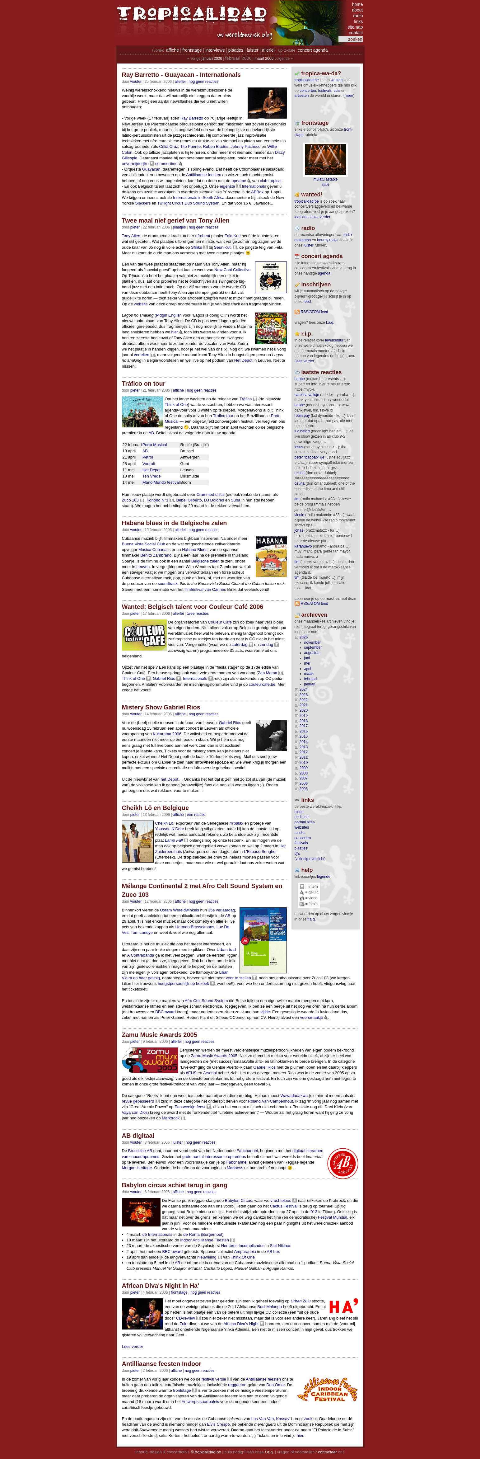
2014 (304, 742)
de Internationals (157, 1234)
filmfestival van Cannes (205, 589)
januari (309, 684)
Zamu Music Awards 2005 (159, 1034)
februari (310, 679)
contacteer (327, 1452)
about (357, 9)
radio (358, 15)
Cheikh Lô (164, 823)
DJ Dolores (214, 500)
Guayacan (151, 169)
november (312, 642)
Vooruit (148, 463)
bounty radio (327, 240)
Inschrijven (316, 284)
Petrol (147, 457)
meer (349, 95)
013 (313, 1211)
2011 (304, 757)
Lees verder (132, 1346)
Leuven (143, 566)
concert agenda (313, 50)
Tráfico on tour (143, 383)
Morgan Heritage (137, 1167)
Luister (178, 1142)
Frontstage (179, 1292)
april (307, 668)
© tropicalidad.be (206, 1452)
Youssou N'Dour (169, 828)
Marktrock (170, 1118)
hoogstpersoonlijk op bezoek (183, 983)
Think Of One (243, 1257)
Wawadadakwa (294, 1095)
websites (302, 827)
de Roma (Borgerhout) (203, 1234)
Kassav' (283, 1418)
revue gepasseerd (138, 1101)
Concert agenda (322, 256)
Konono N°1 (157, 500)
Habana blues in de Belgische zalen (174, 523)
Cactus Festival (283, 1206)
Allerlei (180, 81)
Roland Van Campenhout (270, 1101)
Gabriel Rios (164, 678)
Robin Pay (302, 415)
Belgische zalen (205, 561)
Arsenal (210, 1073)
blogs (299, 812)
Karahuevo (303, 546)
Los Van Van (262, 1418)
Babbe (300, 379)
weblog (337, 80)
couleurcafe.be (262, 684)
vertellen (141, 354)
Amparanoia (245, 1251)
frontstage (192, 50)
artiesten (302, 95)
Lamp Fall (174, 840)
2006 (304, 783)
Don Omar (275, 1384)
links (358, 21)
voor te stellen (238, 978)
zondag (266, 644)
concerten (308, 90)
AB (151, 433)
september (313, 647)
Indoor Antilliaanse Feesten (204, 1240)
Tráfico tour (223, 415)
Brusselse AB (140, 1150)
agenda (324, 273)
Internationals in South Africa (199, 197)
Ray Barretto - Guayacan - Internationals (181, 74)
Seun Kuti (222, 247)
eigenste (227, 186)
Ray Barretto (191, 118)
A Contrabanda (140, 955)
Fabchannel (247, 1150)
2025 (304, 637)
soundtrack (168, 583)
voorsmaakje (311, 1017)
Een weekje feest (190, 1106)
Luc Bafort (302, 431)
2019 (304, 715)
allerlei (268, 50)
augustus (311, 653)
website (141, 304)
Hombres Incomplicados (242, 1245)
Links (307, 800)
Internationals (254, 186)
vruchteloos (281, 1200)
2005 (304, 789)
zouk (308, 1418)
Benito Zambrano (155, 555)
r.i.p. (307, 334)
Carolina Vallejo (307, 395)
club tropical (270, 180)
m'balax (236, 823)
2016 (304, 731)
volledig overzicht (310, 859)
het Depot (169, 779)
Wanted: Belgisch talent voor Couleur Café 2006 (192, 606)
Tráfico (246, 399)
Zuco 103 (130, 500)
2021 (304, 705)
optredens (237, 1156)
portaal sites (305, 822)
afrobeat (202, 235)
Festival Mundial (332, 1217)
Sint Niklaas (280, 1245)
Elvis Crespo (218, 1424)
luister (253, 50)
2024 (304, 689)
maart (309, 673)
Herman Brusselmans (194, 927)
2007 (304, 778)
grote (187, 1156)
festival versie (214, 1379)
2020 (304, 710)
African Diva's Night (241, 1323)
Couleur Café (220, 622)
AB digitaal (138, 1135)
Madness (235, 1167)
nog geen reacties (203, 81)
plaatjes (235, 50)
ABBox (257, 192)
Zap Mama (267, 673)
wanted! (312, 194)
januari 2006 (212, 58)
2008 (304, 773)
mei (307, 663)
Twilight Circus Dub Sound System (188, 203)
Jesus (299, 447)
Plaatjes (179, 227)
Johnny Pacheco (245, 146)
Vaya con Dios (135, 1112)
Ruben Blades (215, 146)
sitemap (355, 27)
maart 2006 (263, 58)
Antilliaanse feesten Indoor (162, 1363)
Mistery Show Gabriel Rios (161, 707)
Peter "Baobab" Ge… (311, 457)
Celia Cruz (168, 146)
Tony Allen (131, 235)
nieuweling (206, 1257)
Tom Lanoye (142, 932)
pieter (135, 227)
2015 (304, 736)
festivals (325, 90)
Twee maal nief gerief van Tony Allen (176, 220)
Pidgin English (168, 315)
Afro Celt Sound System (206, 1000)
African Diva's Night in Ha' (160, 1285)
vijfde (265, 1012)
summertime (166, 163)
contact (356, 32)
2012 (304, 752)
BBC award (165, 1012)
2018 (304, 721)
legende (323, 876)
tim (297, 499)
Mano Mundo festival (161, 482)
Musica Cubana (152, 549)
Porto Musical (154, 444)
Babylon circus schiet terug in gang (174, 1185)
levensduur (334, 340)
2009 (304, 768)
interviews (215, 50)
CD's (337, 90)
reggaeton (237, 1384)
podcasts (302, 817)
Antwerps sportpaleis (200, 1401)
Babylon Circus (238, 1200)
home (357, 4)
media (300, 833)
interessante (216, 1156)
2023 (304, 695)
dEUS (191, 1073)
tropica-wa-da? (321, 73)
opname (238, 180)
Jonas (299, 530)
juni (307, 658)
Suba (235, 500)
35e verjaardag (221, 910)
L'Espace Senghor (260, 851)
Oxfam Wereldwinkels (179, 910)
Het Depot (243, 360)
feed (307, 301)
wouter (136, 81)
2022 (304, 700)
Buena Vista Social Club (143, 544)
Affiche (178, 390)
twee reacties (198, 613)
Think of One (176, 404)
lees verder (305, 361)
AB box (273, 1251)
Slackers (143, 203)
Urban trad (226, 949)
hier (174, 332)
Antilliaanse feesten (203, 174)
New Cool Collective (232, 269)
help (307, 870)
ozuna (300, 473)
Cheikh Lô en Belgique (155, 807)
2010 (304, 762)
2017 (304, 726)
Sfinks (196, 247)
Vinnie (299, 515)
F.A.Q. (330, 322)
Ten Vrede (151, 476)
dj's (297, 853)
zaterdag (240, 644)
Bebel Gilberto (189, 500)
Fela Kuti (232, 235)
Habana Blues (194, 549)
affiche (172, 50)
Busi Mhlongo (269, 1306)
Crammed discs (210, 494)
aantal (198, 1156)
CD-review (185, 1318)
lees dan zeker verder (312, 217)
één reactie (196, 814)
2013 (304, 747)
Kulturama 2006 (167, 734)
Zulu (183, 1323)
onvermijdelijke (135, 163)
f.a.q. (312, 919)
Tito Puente (190, 146)
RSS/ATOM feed (314, 312)
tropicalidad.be (307, 80)
